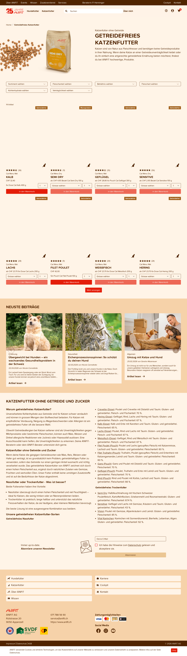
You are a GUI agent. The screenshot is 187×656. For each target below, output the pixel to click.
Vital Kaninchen (106, 518)
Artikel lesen (17, 383)
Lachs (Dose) (104, 431)
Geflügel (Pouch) (106, 471)
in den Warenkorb (27, 191)
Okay (174, 650)
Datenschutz (134, 545)
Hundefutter (33, 11)
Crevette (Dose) (106, 409)
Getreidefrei (41, 108)
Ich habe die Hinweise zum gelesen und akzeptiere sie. (127, 547)
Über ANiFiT (12, 2)
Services (62, 2)
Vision (101, 511)
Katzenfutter (48, 11)
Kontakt (177, 2)
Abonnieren (130, 555)
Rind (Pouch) (104, 478)
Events (24, 2)
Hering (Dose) (105, 416)
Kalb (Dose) (104, 423)
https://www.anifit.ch (61, 622)
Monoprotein (85, 108)
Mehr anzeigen (93, 290)
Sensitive (102, 504)
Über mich (128, 11)
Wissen (33, 2)
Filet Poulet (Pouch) (108, 445)
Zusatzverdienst (47, 2)
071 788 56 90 (58, 614)
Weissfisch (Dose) (107, 438)
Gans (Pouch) (104, 463)
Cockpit (167, 2)
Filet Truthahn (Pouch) (109, 452)
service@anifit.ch (59, 618)
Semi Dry (102, 493)
